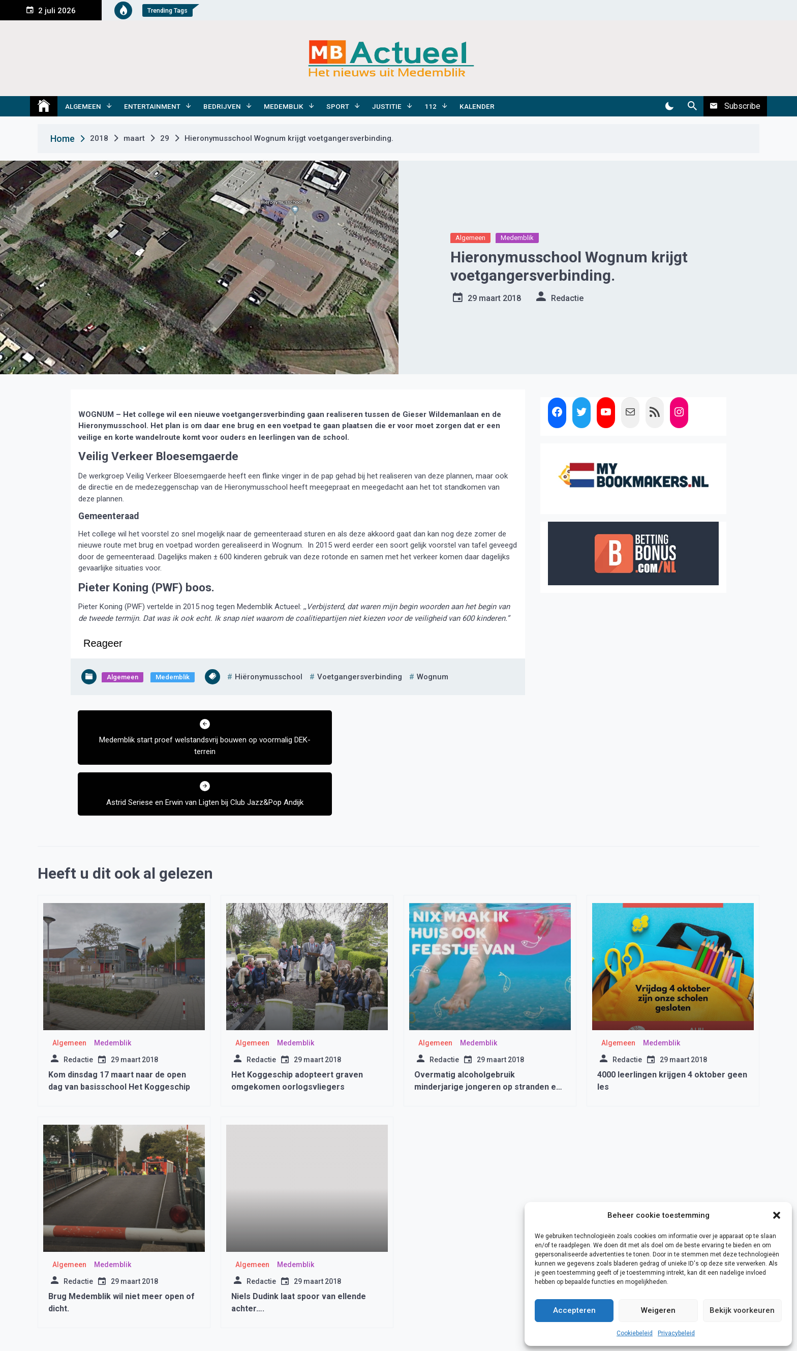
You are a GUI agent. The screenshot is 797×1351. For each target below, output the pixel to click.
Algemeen (83, 106)
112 (430, 106)
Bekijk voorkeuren (742, 1310)
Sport (337, 106)
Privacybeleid (676, 1333)
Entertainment (152, 106)
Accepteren (574, 1310)
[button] (777, 1215)
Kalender (477, 106)
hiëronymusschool (268, 676)
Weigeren (658, 1310)
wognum (432, 676)
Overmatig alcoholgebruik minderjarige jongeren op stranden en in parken (487, 1036)
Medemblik (283, 106)
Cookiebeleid (635, 1333)
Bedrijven (222, 106)
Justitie (387, 106)
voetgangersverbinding (359, 676)
